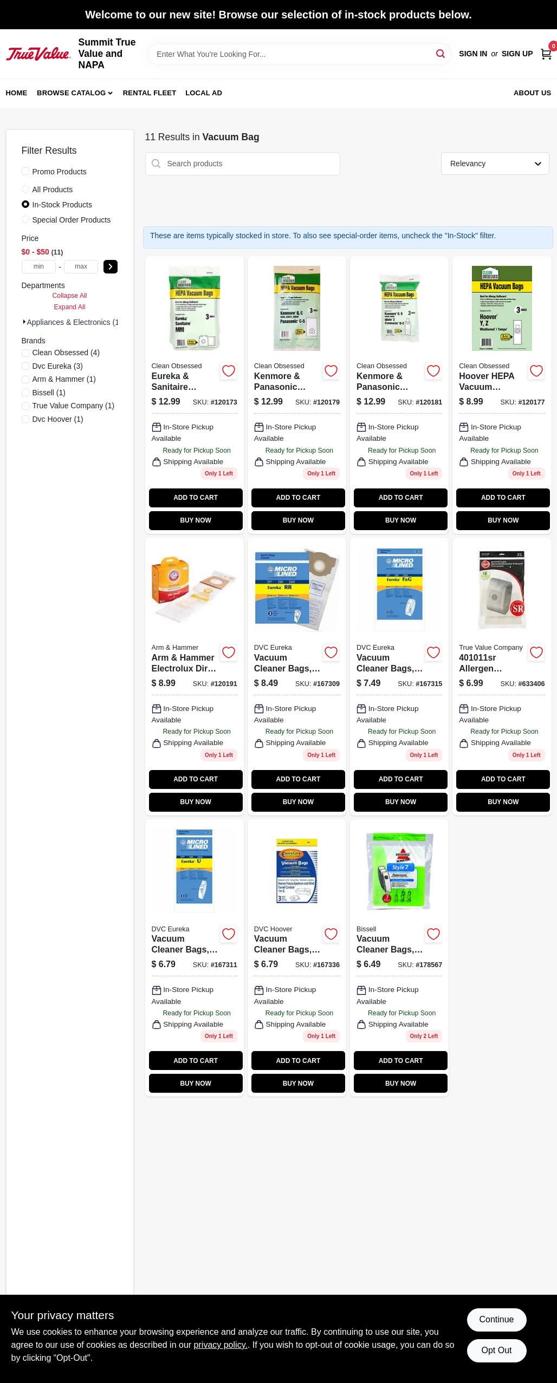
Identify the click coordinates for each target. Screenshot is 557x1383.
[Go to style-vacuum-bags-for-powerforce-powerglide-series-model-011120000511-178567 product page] (399, 958)
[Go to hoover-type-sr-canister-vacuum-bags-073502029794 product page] (501, 677)
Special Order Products (72, 220)
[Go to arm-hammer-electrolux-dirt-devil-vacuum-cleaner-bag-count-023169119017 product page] (194, 677)
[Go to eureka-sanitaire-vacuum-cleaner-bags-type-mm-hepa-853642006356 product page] (194, 395)
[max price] (81, 266)
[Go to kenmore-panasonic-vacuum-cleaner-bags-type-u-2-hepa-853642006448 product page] (399, 395)
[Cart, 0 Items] (546, 54)
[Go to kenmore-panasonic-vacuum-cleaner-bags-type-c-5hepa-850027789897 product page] (297, 395)
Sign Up (517, 53)
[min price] (39, 266)
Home (17, 93)
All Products (53, 189)
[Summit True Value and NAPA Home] (38, 53)
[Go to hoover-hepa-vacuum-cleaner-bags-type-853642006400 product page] (501, 395)
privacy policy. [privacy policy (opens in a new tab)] (221, 1344)
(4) (66, 352)
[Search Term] (299, 54)
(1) (64, 379)
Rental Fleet (150, 93)
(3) (58, 366)
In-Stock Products (63, 204)
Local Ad (203, 93)
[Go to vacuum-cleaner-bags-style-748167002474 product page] (297, 958)
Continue (496, 1319)
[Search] (441, 53)
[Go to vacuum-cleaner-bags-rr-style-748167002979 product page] (297, 677)
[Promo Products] (25, 171)
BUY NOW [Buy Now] (195, 520)
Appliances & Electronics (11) (76, 322)
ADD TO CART (195, 497)
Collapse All (69, 295)
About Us (533, 93)
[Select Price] (110, 266)
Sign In (473, 53)
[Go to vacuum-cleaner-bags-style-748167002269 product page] (399, 677)
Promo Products (60, 171)
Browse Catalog (71, 93)
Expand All (70, 307)
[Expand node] (24, 321)
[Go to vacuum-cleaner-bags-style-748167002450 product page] (194, 958)
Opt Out (496, 1350)
